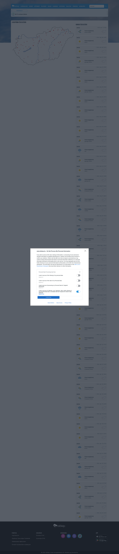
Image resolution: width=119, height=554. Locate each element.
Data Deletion (51, 302)
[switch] (78, 275)
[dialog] (59, 277)
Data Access (59, 302)
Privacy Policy (68, 302)
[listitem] (59, 272)
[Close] (85, 251)
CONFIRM (48, 297)
